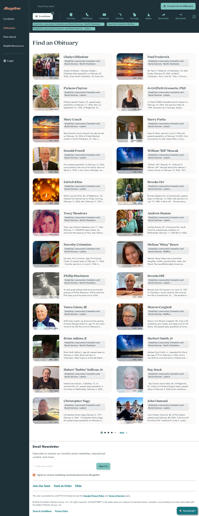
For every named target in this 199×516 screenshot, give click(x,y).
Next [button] (124, 432)
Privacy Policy (61, 511)
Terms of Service (116, 496)
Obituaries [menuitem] (9, 28)
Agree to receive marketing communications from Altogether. (68, 475)
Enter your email (44, 466)
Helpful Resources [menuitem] (13, 46)
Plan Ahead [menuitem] (9, 37)
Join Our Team (41, 485)
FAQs (78, 485)
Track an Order (63, 485)
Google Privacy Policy (94, 496)
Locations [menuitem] (8, 19)
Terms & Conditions (42, 511)
